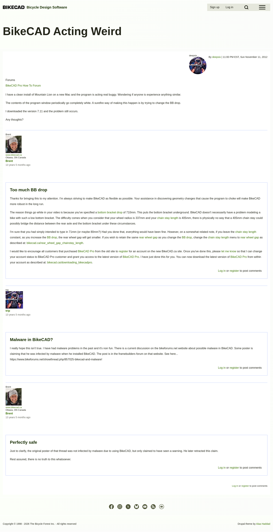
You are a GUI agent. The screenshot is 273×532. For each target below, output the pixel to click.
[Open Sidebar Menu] (262, 7)
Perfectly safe (23, 442)
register (234, 467)
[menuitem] (215, 7)
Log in (222, 467)
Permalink (136, 266)
